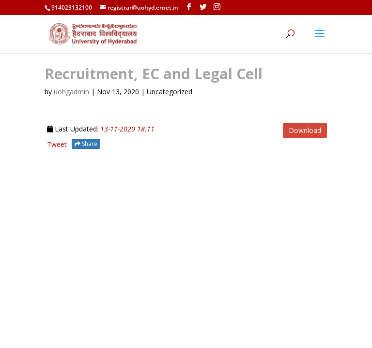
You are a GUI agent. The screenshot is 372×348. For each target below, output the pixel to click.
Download (305, 130)
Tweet (57, 144)
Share (86, 144)
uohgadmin (71, 91)
